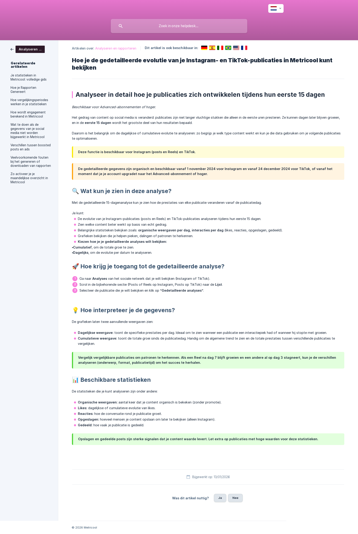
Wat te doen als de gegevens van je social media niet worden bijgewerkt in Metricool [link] (28, 131)
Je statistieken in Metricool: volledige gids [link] (29, 77)
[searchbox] (179, 26)
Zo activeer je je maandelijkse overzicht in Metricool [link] (29, 178)
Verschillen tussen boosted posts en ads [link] (31, 147)
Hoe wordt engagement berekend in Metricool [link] (28, 114)
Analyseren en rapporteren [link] (116, 48)
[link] (28, 49)
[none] (276, 8)
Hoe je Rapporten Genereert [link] (23, 90)
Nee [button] (235, 498)
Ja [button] (220, 498)
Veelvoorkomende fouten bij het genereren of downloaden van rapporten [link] (31, 162)
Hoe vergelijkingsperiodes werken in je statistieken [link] (29, 102)
